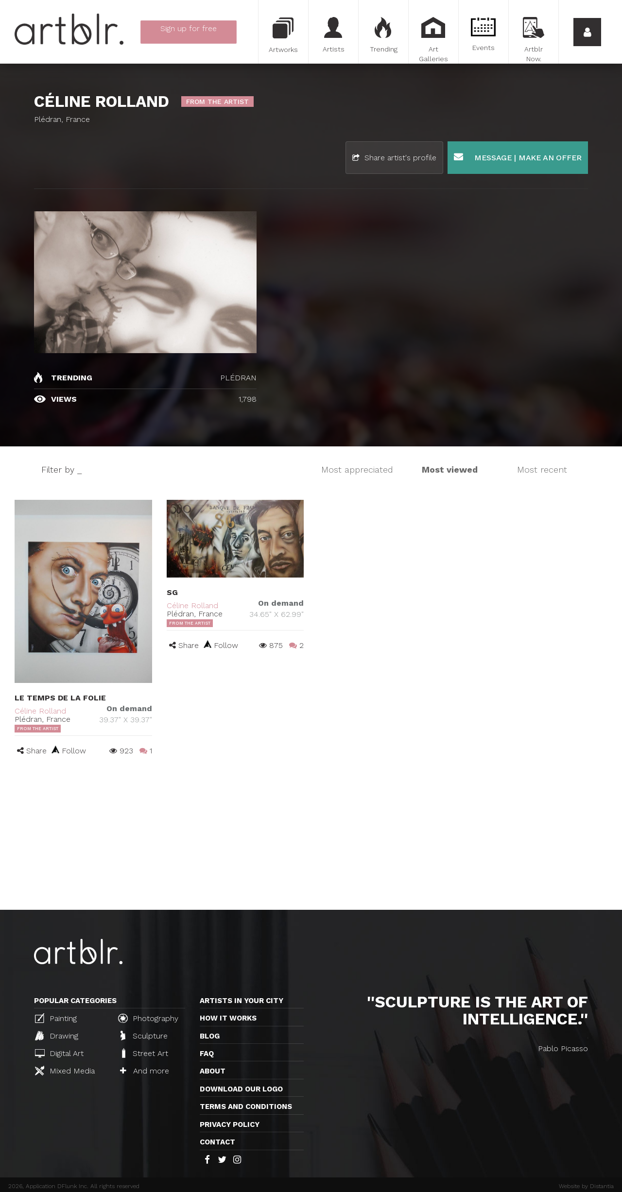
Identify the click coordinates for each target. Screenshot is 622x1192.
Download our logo (241, 1089)
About (212, 1071)
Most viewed (450, 469)
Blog (210, 1036)
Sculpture (144, 1035)
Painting (56, 1018)
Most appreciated (357, 469)
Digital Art (59, 1053)
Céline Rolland (40, 710)
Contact (217, 1142)
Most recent (542, 469)
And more (144, 1070)
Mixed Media (65, 1070)
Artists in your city (241, 1000)
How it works (228, 1018)
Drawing (56, 1035)
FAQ (207, 1053)
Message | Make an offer (518, 157)
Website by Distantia (586, 1186)
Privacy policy (229, 1124)
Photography (148, 1018)
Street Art (144, 1053)
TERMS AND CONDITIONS (246, 1106)
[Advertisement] (311, 837)
